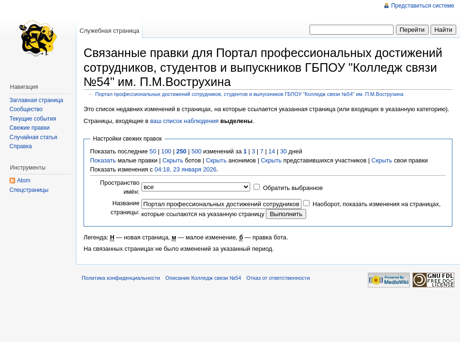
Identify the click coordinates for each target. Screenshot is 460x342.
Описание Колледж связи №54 (203, 278)
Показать (103, 160)
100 (166, 151)
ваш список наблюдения (184, 120)
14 (271, 151)
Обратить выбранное (293, 187)
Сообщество (26, 109)
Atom (23, 180)
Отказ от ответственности (278, 278)
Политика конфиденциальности (121, 278)
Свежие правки (29, 127)
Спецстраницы (28, 190)
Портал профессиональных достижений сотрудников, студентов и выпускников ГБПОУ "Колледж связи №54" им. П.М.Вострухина (249, 94)
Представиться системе (422, 5)
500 (196, 151)
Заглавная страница (36, 100)
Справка (20, 146)
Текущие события (32, 118)
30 (283, 151)
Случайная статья (33, 137)
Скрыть (172, 160)
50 (153, 151)
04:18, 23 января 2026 (186, 169)
